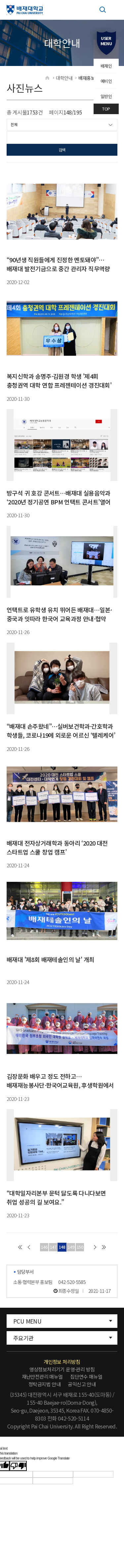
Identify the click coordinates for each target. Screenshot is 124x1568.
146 (44, 1247)
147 (53, 1247)
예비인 (106, 81)
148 (62, 1247)
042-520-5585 (72, 1282)
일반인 (106, 96)
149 (71, 1247)
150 (80, 1247)
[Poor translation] (18, 1466)
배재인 (106, 66)
